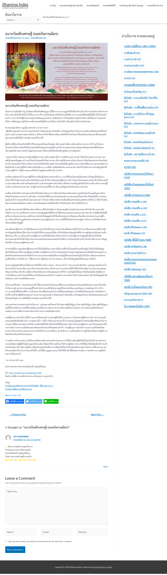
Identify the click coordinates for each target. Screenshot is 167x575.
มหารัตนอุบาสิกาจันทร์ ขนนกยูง (131, 5)
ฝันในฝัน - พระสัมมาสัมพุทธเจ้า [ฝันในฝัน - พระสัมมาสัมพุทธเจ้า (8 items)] (139, 148)
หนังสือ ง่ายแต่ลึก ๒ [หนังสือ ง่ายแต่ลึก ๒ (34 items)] (135, 208)
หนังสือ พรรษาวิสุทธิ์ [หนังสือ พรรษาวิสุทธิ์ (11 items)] (135, 253)
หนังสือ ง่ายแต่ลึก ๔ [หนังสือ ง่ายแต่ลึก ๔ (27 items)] (135, 220)
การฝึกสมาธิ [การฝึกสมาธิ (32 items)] (132, 52)
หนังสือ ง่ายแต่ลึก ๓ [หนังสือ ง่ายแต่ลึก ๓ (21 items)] (135, 214)
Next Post (97, 414)
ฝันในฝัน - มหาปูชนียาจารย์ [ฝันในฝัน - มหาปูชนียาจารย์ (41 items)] (139, 154)
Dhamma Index (15, 4)
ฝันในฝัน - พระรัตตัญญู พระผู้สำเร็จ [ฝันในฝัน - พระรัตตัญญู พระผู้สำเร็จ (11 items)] (139, 134)
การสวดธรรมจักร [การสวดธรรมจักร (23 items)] (134, 65)
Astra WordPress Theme (102, 568)
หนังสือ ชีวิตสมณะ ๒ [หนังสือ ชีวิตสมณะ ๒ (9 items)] (134, 233)
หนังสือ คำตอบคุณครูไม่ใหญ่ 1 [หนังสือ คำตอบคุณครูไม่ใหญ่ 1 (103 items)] (139, 175)
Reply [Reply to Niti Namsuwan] (105, 466)
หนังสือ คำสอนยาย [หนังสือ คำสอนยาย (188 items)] (137, 195)
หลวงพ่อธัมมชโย (93, 5)
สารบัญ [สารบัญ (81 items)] (130, 167)
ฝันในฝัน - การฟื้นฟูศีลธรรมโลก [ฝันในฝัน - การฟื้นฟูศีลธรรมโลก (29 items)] (141, 107)
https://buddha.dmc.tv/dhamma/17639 (25, 373)
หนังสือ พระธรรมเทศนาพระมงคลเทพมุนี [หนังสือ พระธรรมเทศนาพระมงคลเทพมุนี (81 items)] (140, 261)
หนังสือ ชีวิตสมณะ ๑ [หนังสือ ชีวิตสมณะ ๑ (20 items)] (135, 227)
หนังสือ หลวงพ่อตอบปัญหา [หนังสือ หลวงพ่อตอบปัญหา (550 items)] (138, 278)
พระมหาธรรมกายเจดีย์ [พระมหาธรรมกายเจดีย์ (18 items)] (136, 160)
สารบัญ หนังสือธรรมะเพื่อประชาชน (18, 389)
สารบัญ (53, 5)
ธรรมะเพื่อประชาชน (155, 5)
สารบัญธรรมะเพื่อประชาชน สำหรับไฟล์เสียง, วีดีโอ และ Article (29, 386)
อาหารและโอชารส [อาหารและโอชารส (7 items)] (133, 299)
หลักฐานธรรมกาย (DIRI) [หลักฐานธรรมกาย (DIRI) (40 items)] (138, 293)
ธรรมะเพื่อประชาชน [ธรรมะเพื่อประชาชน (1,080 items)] (139, 85)
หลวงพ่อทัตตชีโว (109, 5)
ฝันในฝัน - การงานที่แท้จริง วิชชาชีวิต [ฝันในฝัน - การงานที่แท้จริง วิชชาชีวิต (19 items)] (141, 99)
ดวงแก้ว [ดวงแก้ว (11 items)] (129, 78)
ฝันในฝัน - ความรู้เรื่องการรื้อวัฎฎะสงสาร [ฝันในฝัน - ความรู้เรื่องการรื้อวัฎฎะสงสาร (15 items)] (139, 115)
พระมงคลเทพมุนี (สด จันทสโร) (71, 5)
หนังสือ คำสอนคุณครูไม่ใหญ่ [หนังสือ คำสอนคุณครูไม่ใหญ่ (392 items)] (139, 186)
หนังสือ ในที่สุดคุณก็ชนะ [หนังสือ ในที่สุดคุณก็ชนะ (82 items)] (138, 287)
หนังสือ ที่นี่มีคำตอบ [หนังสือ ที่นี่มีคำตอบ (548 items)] (137, 239)
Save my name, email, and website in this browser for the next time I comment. (40, 542)
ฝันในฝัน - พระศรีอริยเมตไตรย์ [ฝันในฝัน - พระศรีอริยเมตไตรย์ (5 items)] (138, 142)
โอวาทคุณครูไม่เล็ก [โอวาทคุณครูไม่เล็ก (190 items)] (137, 306)
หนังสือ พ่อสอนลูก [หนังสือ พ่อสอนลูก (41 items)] (135, 269)
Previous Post (17, 414)
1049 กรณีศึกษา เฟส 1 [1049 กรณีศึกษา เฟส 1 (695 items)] (140, 46)
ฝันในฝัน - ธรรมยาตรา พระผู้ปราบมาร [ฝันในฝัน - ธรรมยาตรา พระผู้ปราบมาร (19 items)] (141, 125)
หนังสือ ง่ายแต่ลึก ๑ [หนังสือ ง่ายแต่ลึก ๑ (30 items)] (135, 201)
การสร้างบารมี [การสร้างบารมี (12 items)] (132, 59)
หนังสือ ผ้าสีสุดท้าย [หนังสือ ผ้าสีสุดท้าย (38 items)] (135, 246)
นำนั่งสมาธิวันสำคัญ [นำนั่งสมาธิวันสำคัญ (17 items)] (135, 91)
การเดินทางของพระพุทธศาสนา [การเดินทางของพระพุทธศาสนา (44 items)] (141, 71)
